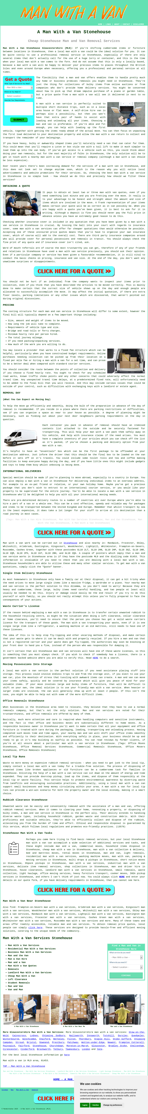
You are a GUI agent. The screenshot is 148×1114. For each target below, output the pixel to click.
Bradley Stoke (118, 1046)
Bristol (31, 1042)
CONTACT (126, 24)
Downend (44, 1042)
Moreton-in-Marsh (77, 1046)
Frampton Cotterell (131, 1042)
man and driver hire (126, 866)
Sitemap (5, 1090)
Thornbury (85, 1039)
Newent (112, 1042)
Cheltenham (137, 1046)
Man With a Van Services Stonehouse (37, 938)
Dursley (123, 1035)
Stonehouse (70, 543)
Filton (71, 1039)
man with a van (125, 157)
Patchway (72, 1042)
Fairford (23, 1046)
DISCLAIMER (138, 24)
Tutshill (108, 1035)
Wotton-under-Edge (93, 1042)
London (86, 1049)
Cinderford (27, 1049)
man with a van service (31, 670)
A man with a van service (54, 103)
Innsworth (93, 1035)
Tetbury (58, 1049)
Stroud (20, 1042)
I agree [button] (84, 1105)
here (67, 1055)
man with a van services (86, 863)
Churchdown (56, 1046)
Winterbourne (11, 1039)
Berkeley (58, 1039)
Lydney (34, 1035)
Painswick (9, 1046)
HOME (100, 24)
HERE (95, 658)
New (12, 1090)
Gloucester (98, 1046)
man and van (77, 77)
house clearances (31, 870)
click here (35, 927)
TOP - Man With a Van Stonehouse (24, 1066)
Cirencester (10, 1049)
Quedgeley (137, 1035)
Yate (99, 1049)
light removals (134, 853)
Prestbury (58, 1042)
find (12, 907)
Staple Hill (102, 1039)
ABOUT (117, 24)
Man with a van (13, 543)
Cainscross (19, 1035)
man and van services (75, 924)
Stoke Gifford (122, 1039)
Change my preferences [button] (112, 1105)
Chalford (44, 1039)
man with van (108, 192)
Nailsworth (76, 1035)
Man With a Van (22, 1090)
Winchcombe (29, 1039)
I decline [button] (95, 1105)
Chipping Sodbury (53, 1035)
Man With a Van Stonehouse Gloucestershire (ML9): (38, 48)
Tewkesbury (72, 1049)
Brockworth (44, 1049)
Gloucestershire (83, 1032)
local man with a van (124, 783)
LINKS (108, 24)
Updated (35, 1090)
